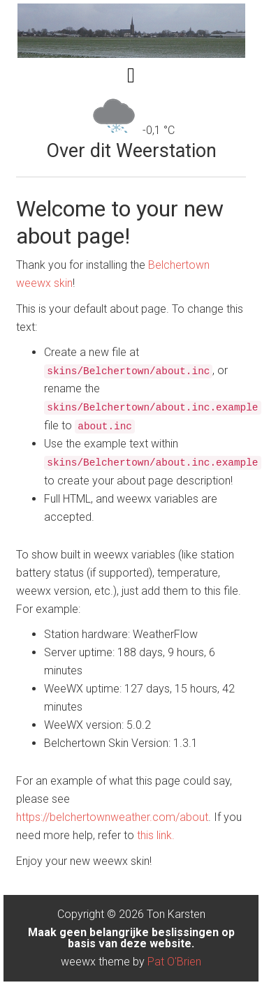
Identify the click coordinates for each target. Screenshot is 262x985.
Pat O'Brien (174, 961)
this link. (156, 835)
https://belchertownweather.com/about (112, 817)
